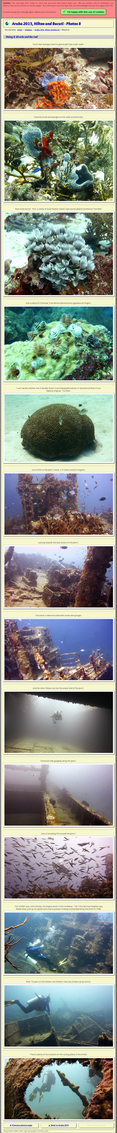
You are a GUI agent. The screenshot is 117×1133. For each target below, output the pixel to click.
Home (19, 30)
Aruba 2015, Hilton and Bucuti (47, 30)
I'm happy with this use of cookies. (84, 11)
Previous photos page (22, 1125)
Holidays (28, 30)
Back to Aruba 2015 (60, 1125)
